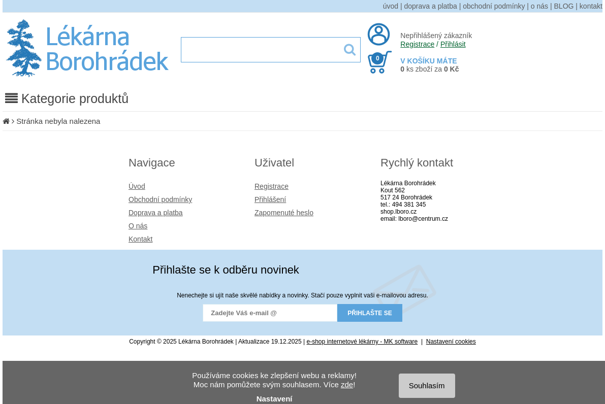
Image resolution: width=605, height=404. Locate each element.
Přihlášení (270, 199)
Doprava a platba (156, 213)
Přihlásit (453, 44)
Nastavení (275, 398)
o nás (539, 6)
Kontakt (140, 239)
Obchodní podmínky (160, 199)
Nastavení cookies (451, 341)
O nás (138, 226)
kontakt (591, 6)
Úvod (137, 186)
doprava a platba (430, 6)
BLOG (564, 6)
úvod (390, 6)
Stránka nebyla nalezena (58, 121)
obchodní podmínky (494, 6)
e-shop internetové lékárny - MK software (362, 341)
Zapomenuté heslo (283, 213)
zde (347, 384)
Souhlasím (427, 385)
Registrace (417, 44)
